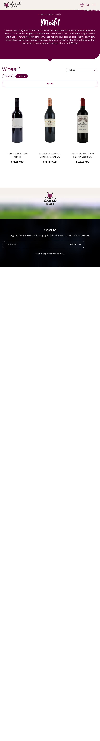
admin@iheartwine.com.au (51, 253)
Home (41, 14)
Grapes (50, 14)
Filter (50, 84)
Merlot (58, 14)
